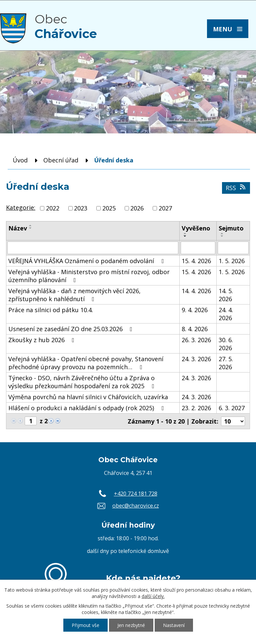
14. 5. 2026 (226, 295)
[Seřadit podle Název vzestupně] (30, 225)
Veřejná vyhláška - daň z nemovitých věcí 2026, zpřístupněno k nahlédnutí (74, 295)
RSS (236, 188)
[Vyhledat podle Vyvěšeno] (198, 247)
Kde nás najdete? (143, 578)
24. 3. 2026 (196, 359)
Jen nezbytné (131, 625)
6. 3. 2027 (232, 408)
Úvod (20, 160)
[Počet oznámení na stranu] (233, 421)
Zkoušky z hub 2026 (42, 340)
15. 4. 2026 (196, 261)
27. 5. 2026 (226, 363)
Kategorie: (20, 207)
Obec (66, 26)
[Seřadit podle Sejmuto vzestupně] (222, 233)
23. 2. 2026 (196, 408)
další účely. (153, 596)
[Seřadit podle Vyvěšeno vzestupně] (185, 233)
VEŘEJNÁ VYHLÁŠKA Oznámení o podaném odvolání (87, 261)
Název (17, 228)
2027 (165, 208)
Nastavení (174, 625)
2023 (80, 208)
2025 (109, 208)
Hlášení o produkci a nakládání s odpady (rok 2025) (87, 408)
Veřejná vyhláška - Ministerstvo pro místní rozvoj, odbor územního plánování (89, 276)
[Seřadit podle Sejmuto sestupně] (222, 236)
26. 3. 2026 (196, 340)
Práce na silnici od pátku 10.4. (50, 310)
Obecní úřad (60, 160)
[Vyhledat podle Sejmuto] (233, 247)
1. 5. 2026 (232, 261)
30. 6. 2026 (226, 344)
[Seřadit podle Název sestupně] (30, 228)
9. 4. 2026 (195, 310)
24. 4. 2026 (226, 314)
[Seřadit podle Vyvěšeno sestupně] (185, 236)
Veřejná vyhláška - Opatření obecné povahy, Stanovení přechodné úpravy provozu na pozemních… (85, 363)
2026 (137, 208)
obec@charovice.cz (135, 505)
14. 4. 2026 (196, 291)
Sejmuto (231, 228)
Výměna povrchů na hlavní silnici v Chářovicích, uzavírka (88, 397)
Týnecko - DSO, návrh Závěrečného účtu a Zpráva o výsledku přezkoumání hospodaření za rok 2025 (82, 382)
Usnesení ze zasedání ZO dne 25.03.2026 (71, 329)
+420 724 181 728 (135, 493)
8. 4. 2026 (195, 329)
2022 (52, 208)
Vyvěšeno (196, 228)
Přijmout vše (85, 625)
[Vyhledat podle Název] (92, 247)
